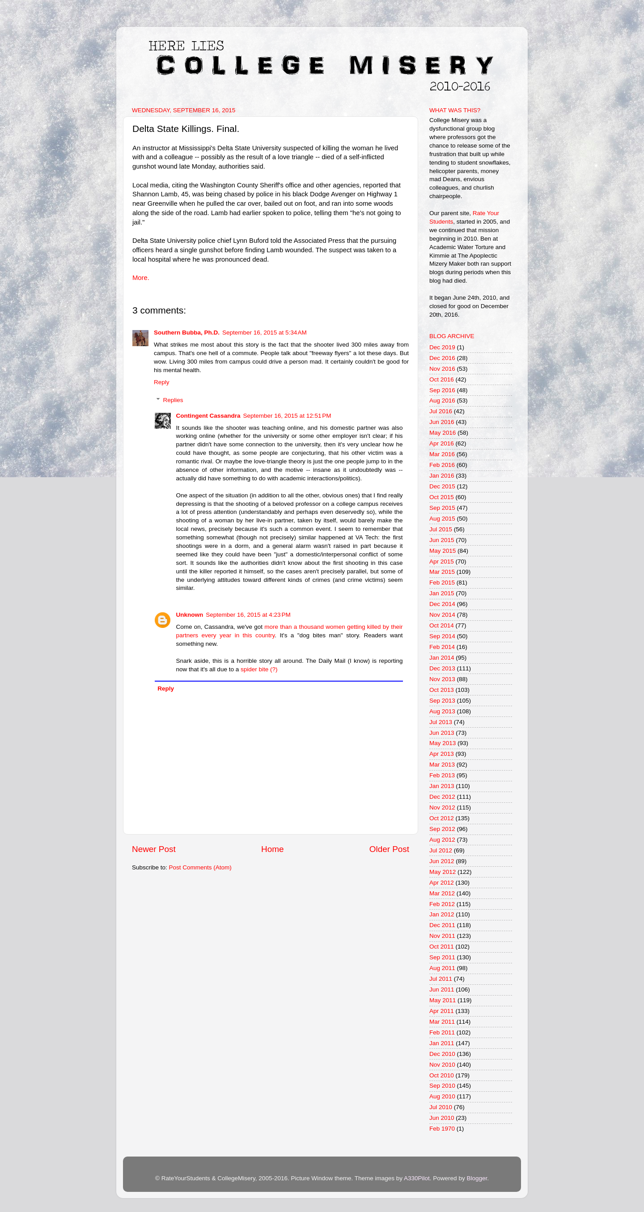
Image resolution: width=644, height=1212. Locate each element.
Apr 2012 (441, 882)
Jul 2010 (440, 1107)
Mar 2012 (442, 893)
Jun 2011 (441, 989)
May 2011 (442, 1000)
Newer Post (154, 849)
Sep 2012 (442, 829)
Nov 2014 (442, 614)
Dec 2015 (442, 486)
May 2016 (442, 432)
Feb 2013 (442, 775)
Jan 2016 (441, 475)
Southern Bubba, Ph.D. (187, 332)
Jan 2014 (441, 657)
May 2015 (442, 550)
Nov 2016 (442, 368)
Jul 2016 (440, 411)
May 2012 (442, 872)
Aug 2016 (442, 400)
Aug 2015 (442, 518)
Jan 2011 (441, 1043)
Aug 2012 (442, 839)
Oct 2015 (441, 497)
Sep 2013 (442, 700)
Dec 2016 (442, 358)
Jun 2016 (441, 422)
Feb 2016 (442, 465)
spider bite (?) (259, 669)
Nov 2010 (442, 1064)
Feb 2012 (442, 904)
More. (140, 277)
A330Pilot (417, 1178)
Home (272, 849)
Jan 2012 (441, 914)
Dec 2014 (442, 604)
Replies (173, 400)
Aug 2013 (442, 711)
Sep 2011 (442, 957)
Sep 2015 (442, 507)
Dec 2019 (442, 347)
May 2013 (442, 743)
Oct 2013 (441, 690)
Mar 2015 (442, 571)
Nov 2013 (442, 679)
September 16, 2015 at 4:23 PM (248, 614)
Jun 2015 (441, 540)
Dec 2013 (442, 668)
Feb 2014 (442, 647)
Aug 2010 (442, 1096)
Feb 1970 (442, 1128)
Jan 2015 (441, 593)
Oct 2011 (441, 946)
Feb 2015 (442, 582)
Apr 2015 (441, 561)
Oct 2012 (441, 818)
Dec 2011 (442, 925)
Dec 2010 (442, 1054)
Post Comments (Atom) (200, 867)
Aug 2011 (442, 968)
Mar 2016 (442, 454)
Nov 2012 (442, 807)
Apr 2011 (441, 1011)
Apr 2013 (441, 753)
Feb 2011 (442, 1032)
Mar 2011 (442, 1021)
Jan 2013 (441, 786)
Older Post (389, 849)
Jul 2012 (440, 850)
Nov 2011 (442, 935)
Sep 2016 (442, 390)
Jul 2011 (440, 978)
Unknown (189, 614)
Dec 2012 (442, 796)
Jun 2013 (441, 732)
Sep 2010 (442, 1085)
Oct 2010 (441, 1075)
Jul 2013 (440, 722)
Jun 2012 (441, 861)
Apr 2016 (441, 443)
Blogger (476, 1178)
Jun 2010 (441, 1118)
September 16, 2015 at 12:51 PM (287, 415)
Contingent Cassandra (208, 415)
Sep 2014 (442, 636)
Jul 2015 (440, 529)
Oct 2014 (441, 625)
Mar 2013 (442, 764)
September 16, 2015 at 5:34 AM (264, 332)
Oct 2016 (441, 379)
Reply (161, 382)
